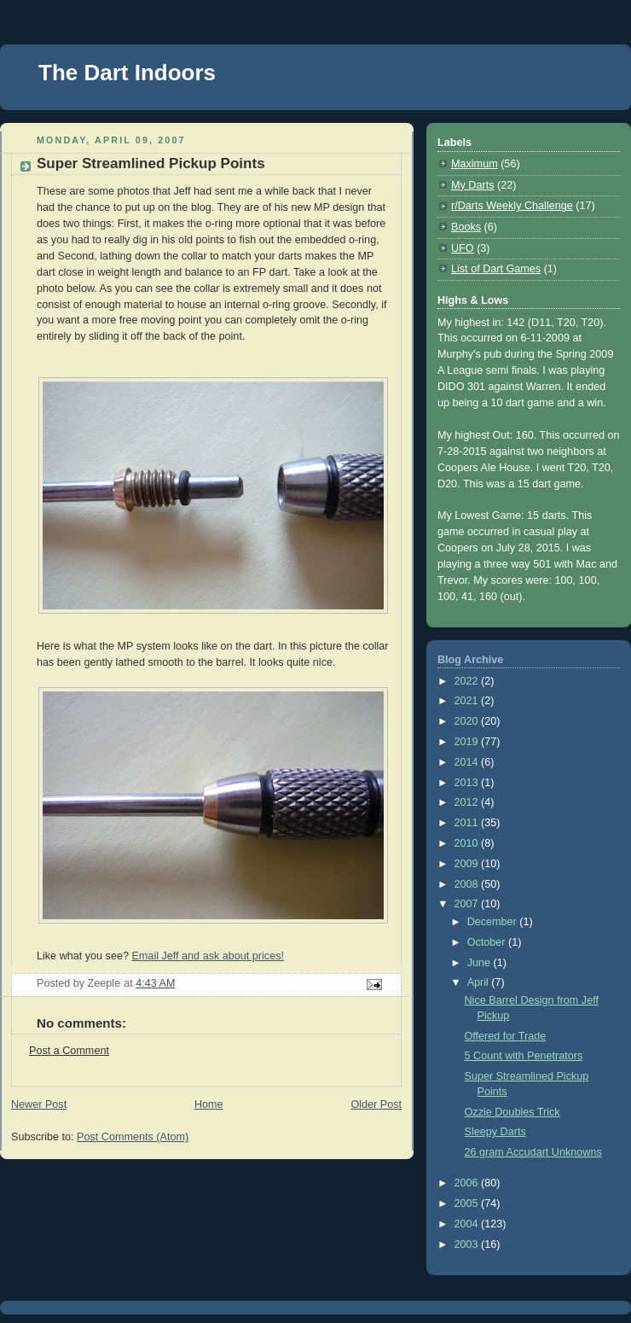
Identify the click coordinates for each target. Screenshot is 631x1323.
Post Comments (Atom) (132, 1137)
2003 (468, 1244)
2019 (468, 742)
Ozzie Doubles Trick (512, 1112)
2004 (468, 1224)
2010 (468, 843)
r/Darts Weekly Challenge (512, 206)
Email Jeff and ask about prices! (207, 956)
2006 (468, 1183)
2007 (468, 904)
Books (466, 227)
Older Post (376, 1104)
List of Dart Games (496, 269)
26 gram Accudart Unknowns (533, 1152)
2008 (468, 884)
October (487, 942)
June (480, 963)
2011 (468, 823)
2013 (468, 783)
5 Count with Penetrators (524, 1056)
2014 (468, 762)
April (479, 982)
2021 (468, 701)
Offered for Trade (506, 1036)
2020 (468, 721)
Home (208, 1104)
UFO (462, 248)
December (493, 922)
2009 (468, 864)
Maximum (474, 164)
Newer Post (39, 1104)
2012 (468, 802)
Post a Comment (69, 1051)
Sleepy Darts (495, 1132)
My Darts (472, 185)
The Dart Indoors (127, 72)
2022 (468, 681)
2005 (468, 1203)
